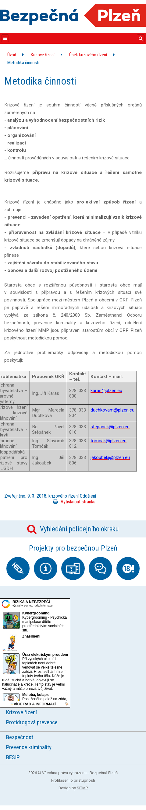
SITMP (82, 788)
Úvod (11, 54)
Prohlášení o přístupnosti (73, 780)
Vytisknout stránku (73, 502)
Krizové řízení (43, 54)
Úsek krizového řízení (88, 54)
